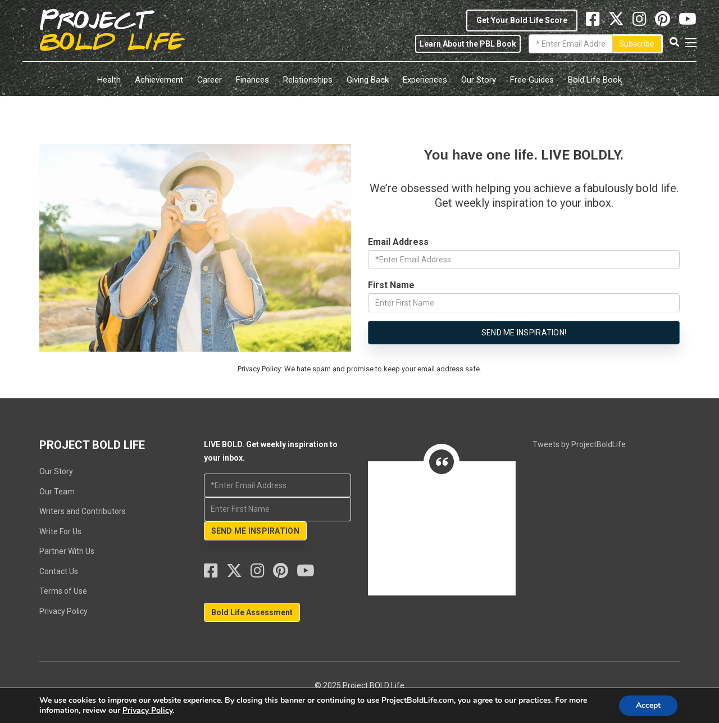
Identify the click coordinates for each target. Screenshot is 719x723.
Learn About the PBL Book (468, 43)
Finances (252, 80)
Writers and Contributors (82, 511)
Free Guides (532, 80)
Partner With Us (66, 551)
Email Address (398, 242)
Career (209, 80)
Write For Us (60, 531)
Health (109, 80)
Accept (648, 705)
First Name (391, 285)
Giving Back (368, 80)
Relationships (308, 80)
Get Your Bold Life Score (521, 20)
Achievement (159, 80)
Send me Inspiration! (524, 332)
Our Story (478, 80)
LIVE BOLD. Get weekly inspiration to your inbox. (469, 217)
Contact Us (58, 571)
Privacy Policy (63, 611)
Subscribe (636, 43)
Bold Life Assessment (252, 612)
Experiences (425, 80)
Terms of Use (63, 590)
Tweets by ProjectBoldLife (579, 444)
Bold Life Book (595, 80)
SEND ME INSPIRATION (255, 530)
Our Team (57, 491)
